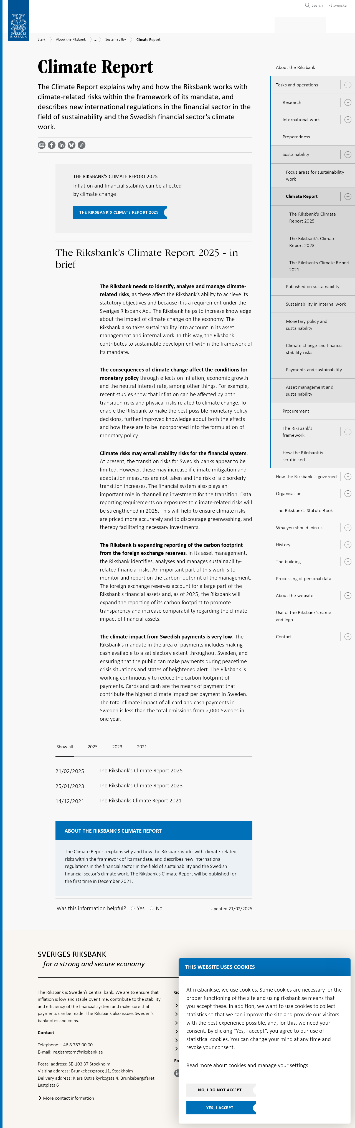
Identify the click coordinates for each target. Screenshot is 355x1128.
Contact (284, 635)
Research (292, 101)
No (159, 906)
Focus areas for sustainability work (315, 173)
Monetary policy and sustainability (307, 323)
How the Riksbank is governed (306, 475)
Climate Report (302, 194)
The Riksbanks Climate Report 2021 (319, 264)
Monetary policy (134, 24)
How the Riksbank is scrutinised (303, 454)
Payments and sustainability (314, 368)
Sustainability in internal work (316, 302)
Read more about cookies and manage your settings (247, 1065)
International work (301, 118)
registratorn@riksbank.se (78, 1050)
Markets (220, 24)
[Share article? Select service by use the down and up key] (63, 143)
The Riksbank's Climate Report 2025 (312, 215)
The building (288, 560)
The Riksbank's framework (298, 429)
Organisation (288, 492)
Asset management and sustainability (309, 388)
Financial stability (182, 24)
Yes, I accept (220, 1107)
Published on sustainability (312, 285)
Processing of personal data (303, 577)
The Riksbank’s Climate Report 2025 (118, 210)
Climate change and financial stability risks (315, 347)
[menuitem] (336, 5)
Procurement (296, 409)
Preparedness (296, 135)
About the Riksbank (308, 24)
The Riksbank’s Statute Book (304, 509)
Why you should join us (299, 526)
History (283, 543)
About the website (294, 594)
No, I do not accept (220, 1090)
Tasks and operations (297, 83)
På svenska (337, 5)
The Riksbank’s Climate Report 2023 (312, 240)
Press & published (259, 24)
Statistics (48, 24)
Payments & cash (87, 24)
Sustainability (296, 153)
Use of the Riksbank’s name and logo (303, 614)
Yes (140, 906)
